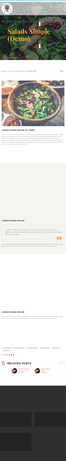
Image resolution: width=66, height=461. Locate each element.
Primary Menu (63, 8)
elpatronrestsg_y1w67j (9, 71)
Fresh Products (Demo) (32, 348)
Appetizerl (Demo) (7, 348)
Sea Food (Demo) (21, 71)
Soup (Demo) (6, 350)
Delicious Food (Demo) (19, 348)
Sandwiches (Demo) (45, 348)
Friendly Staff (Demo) (23, 369)
